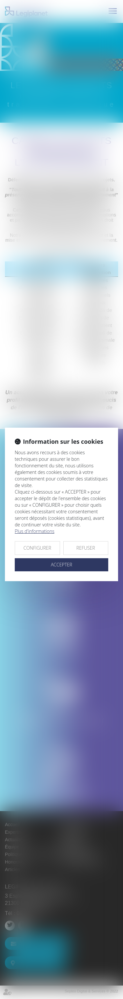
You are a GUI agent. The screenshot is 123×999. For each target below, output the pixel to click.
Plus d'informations (34, 531)
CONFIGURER (37, 548)
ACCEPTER (61, 564)
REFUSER (85, 548)
